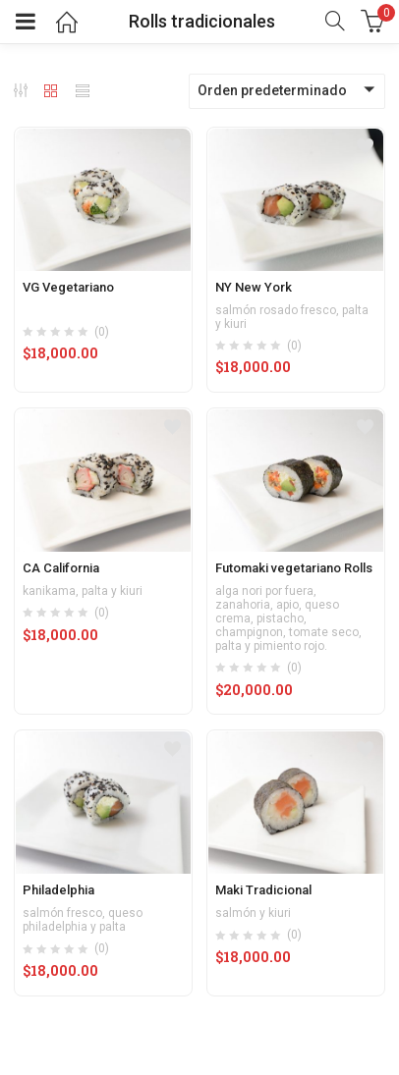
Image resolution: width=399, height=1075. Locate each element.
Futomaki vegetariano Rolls (293, 568)
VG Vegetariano (68, 287)
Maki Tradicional (263, 890)
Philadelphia (58, 890)
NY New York (253, 287)
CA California (61, 568)
